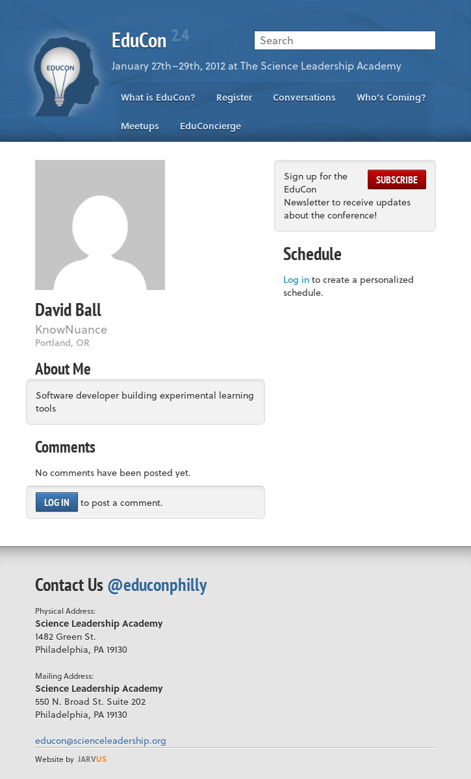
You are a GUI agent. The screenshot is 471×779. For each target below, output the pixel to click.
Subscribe (397, 179)
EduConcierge (210, 126)
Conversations (304, 97)
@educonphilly (157, 584)
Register (234, 97)
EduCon (150, 39)
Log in (57, 501)
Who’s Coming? (391, 97)
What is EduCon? (158, 97)
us (92, 759)
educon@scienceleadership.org (100, 740)
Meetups (140, 126)
